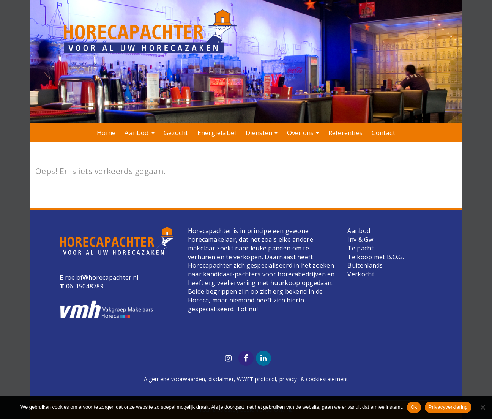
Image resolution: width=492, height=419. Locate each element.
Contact (383, 132)
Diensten (262, 132)
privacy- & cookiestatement (313, 379)
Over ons (303, 132)
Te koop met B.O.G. (375, 257)
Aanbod (139, 132)
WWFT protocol (256, 379)
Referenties (345, 132)
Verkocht (360, 274)
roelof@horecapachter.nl (100, 277)
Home (106, 132)
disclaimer (221, 379)
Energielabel (216, 132)
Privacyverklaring (448, 407)
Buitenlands (365, 265)
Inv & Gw (360, 239)
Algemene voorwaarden (174, 379)
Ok (414, 407)
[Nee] (482, 407)
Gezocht (176, 132)
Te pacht (360, 248)
